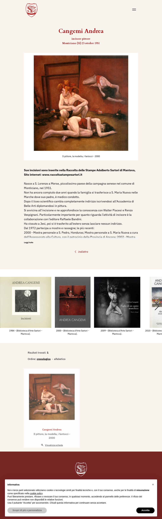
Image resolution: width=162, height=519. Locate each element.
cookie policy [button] (36, 493)
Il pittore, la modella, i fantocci (77, 156)
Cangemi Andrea (52, 437)
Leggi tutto (28, 242)
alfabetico (59, 359)
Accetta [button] (145, 510)
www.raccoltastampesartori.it (62, 174)
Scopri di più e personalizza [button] (27, 510)
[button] (153, 484)
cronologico (44, 359)
